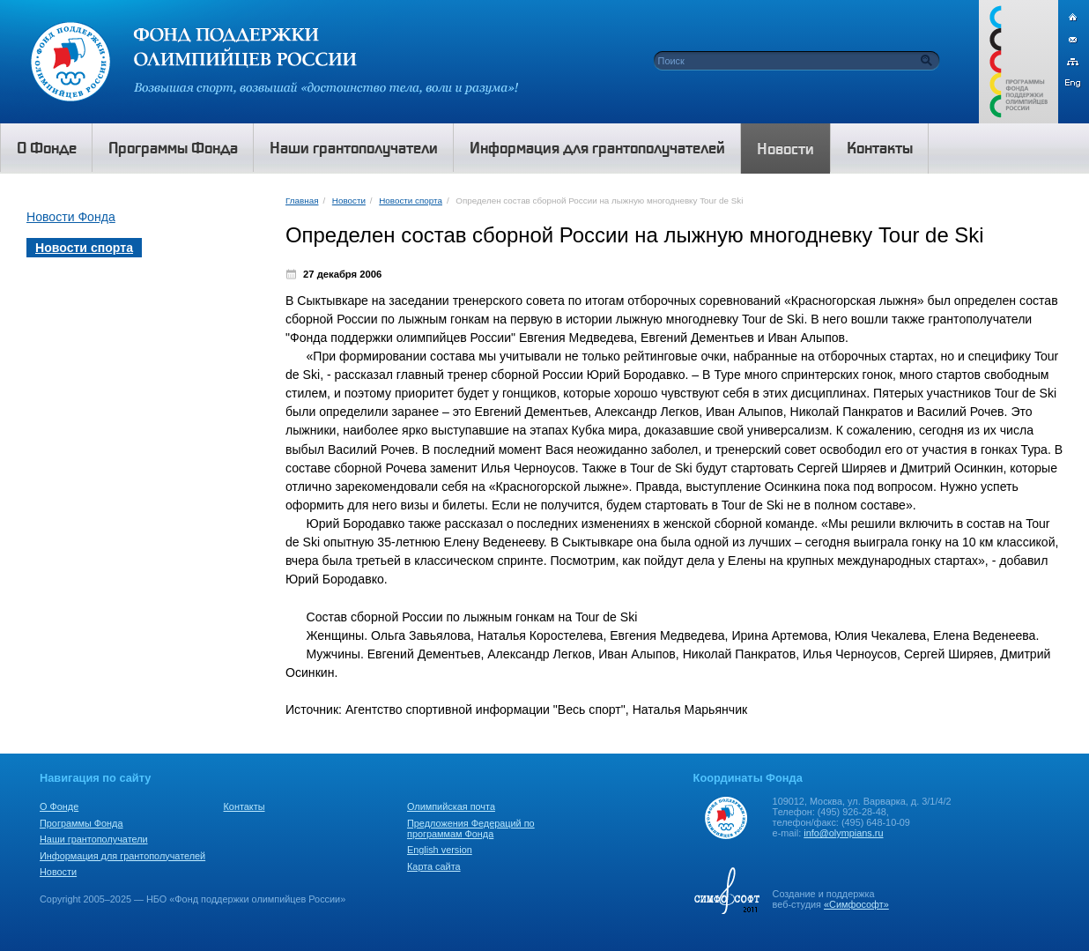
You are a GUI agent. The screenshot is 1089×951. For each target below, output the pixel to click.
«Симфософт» (856, 904)
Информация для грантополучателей (122, 856)
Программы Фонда (81, 823)
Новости (349, 200)
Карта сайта (434, 866)
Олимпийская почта (451, 806)
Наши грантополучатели (94, 839)
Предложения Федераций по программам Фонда (471, 828)
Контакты (244, 806)
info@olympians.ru (843, 833)
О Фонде (59, 806)
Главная (301, 200)
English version (439, 849)
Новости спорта (410, 200)
